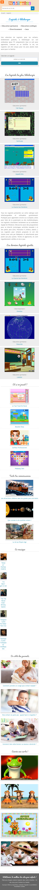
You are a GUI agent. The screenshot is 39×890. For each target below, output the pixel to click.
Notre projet (11, 885)
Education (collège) (29, 26)
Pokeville (19, 341)
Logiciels (9, 13)
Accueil (3, 13)
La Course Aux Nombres (19, 204)
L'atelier (19, 374)
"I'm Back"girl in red (4, 583)
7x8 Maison (19, 105)
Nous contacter (19, 885)
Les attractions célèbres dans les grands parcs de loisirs (19, 497)
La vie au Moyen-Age (19, 541)
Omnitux (19, 308)
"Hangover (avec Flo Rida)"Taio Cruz (4, 622)
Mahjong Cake (19, 467)
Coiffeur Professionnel (19, 447)
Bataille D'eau (19, 426)
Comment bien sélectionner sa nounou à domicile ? (20, 743)
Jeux (27, 29)
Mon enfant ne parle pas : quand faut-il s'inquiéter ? (20, 714)
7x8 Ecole (19, 138)
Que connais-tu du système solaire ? (19, 519)
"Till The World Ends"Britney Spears (4, 602)
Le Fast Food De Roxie (19, 405)
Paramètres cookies (19, 886)
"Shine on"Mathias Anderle (4, 565)
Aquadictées (19, 171)
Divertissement (16, 29)
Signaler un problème (30, 885)
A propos (4, 885)
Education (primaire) (10, 26)
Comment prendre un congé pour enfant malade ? (20, 685)
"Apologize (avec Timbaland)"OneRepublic (4, 643)
